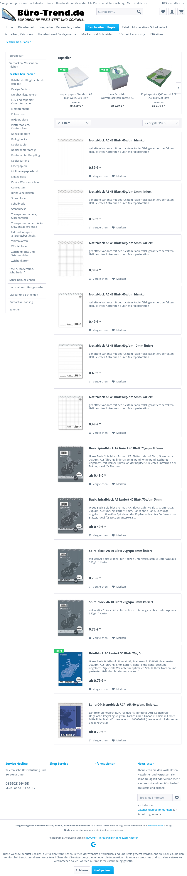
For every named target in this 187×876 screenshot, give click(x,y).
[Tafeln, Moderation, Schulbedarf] (144, 27)
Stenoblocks (18, 209)
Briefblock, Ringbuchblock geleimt (27, 82)
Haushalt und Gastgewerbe (26, 287)
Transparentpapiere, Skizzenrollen (24, 216)
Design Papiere (20, 89)
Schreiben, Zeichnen (22, 280)
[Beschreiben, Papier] (102, 27)
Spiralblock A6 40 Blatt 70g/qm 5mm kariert (121, 602)
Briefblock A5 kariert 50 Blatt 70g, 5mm (117, 653)
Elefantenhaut (20, 109)
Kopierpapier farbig (23, 150)
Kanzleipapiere (20, 134)
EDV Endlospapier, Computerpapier (22, 101)
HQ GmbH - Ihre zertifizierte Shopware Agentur (112, 837)
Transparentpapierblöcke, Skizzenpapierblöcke (27, 224)
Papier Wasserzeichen (25, 182)
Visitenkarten (19, 241)
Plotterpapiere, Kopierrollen (20, 126)
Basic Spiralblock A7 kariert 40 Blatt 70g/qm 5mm (125, 499)
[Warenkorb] (181, 11)
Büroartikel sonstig (21, 302)
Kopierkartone (20, 160)
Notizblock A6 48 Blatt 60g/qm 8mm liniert (120, 192)
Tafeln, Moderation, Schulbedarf (21, 270)
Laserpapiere (19, 166)
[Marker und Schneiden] (97, 34)
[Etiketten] (157, 34)
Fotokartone (18, 114)
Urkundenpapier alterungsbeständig (23, 233)
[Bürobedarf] (26, 27)
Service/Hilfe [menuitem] (172, 3)
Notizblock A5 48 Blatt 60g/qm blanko (116, 294)
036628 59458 (17, 783)
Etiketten (15, 309)
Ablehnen (82, 870)
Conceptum (18, 187)
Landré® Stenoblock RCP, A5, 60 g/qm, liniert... (123, 705)
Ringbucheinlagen (22, 193)
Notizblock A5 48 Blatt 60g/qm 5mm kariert (121, 397)
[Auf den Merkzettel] (119, 176)
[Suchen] (139, 11)
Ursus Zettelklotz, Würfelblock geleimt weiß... (117, 96)
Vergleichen (98, 176)
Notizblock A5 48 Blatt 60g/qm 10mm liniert (121, 346)
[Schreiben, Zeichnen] (18, 34)
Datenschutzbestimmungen (154, 809)
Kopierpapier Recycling (25, 155)
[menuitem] (119, 11)
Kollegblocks (19, 139)
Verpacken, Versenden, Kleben (23, 64)
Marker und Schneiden (23, 294)
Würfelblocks (19, 246)
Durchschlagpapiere (23, 94)
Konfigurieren (102, 870)
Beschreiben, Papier (22, 74)
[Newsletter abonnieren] (176, 797)
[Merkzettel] (163, 11)
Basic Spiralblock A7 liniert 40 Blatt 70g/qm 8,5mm (126, 448)
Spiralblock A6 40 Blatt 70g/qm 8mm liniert (120, 551)
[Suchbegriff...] (119, 11)
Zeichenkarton (20, 260)
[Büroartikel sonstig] (132, 34)
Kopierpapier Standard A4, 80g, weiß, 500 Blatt (76, 96)
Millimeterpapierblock (25, 171)
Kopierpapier (19, 144)
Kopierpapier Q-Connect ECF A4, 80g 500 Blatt (158, 96)
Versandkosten (155, 825)
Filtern (64, 123)
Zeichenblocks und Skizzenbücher (23, 253)
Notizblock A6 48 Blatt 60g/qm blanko (116, 140)
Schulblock (18, 203)
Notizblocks (18, 176)
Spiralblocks (18, 198)
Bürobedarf (16, 55)
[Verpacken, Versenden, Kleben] (61, 27)
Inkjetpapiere (19, 119)
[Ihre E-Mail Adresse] (155, 797)
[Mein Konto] (172, 11)
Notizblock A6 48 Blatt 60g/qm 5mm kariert (121, 243)
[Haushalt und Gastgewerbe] (57, 34)
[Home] (9, 27)
